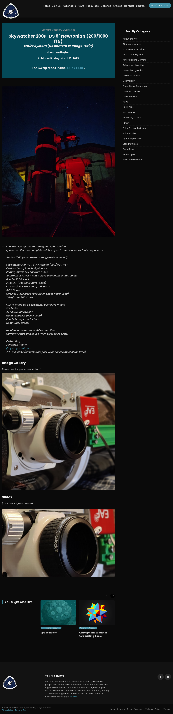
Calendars (69, 6)
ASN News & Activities (134, 49)
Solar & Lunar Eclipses (134, 128)
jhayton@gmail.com (18, 348)
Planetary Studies (132, 117)
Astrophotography (133, 70)
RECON (126, 122)
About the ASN (130, 38)
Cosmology (129, 80)
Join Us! (56, 6)
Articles (117, 6)
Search (140, 6)
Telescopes (129, 154)
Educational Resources (51, 628)
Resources (92, 6)
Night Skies (128, 107)
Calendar (121, 709)
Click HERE (75, 68)
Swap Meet (129, 149)
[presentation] (107, 596)
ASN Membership (132, 44)
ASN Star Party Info (133, 54)
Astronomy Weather (88, 628)
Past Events (129, 112)
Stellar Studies (130, 143)
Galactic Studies (131, 91)
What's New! (160, 5)
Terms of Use (20, 710)
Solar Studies (129, 133)
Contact (129, 6)
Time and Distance (133, 159)
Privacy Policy (7, 710)
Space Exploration (132, 138)
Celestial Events (131, 75)
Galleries (106, 6)
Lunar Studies (130, 96)
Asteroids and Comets (134, 59)
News (81, 6)
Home (46, 6)
